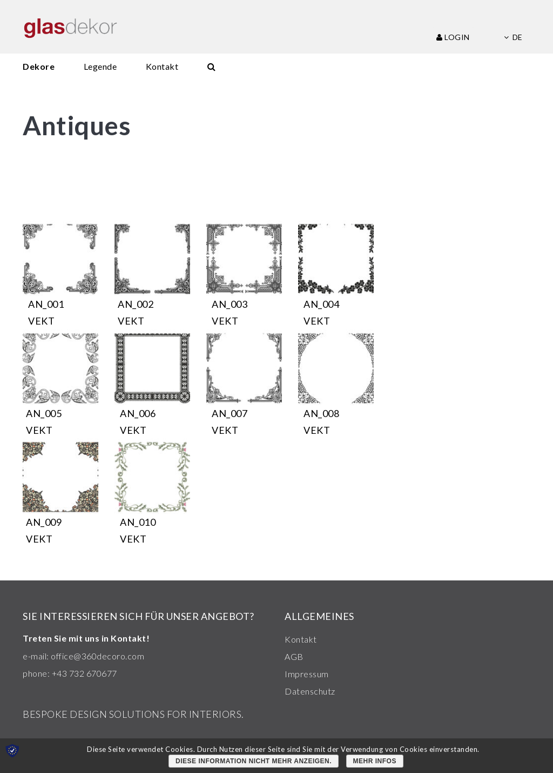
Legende (100, 66)
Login (453, 37)
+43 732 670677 (84, 673)
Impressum (307, 674)
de (513, 37)
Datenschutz (310, 691)
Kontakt (162, 66)
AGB (294, 656)
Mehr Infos (374, 761)
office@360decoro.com (97, 656)
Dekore (39, 66)
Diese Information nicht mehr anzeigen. (254, 761)
